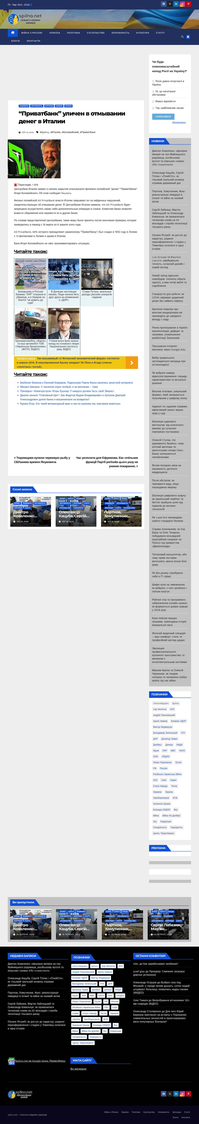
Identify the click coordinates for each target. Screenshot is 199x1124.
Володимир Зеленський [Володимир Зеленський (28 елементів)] (165, 733)
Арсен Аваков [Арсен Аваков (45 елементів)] (160, 721)
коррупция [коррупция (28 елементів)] (165, 821)
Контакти (33, 40)
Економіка (156, 916)
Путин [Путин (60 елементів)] (178, 762)
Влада (124, 499)
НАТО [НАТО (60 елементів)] (182, 750)
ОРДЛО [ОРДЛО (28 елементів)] (165, 756)
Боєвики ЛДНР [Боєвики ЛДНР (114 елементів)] (178, 721)
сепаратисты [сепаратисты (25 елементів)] (160, 827)
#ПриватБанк (87, 132)
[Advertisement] (76, 77)
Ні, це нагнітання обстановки (164, 93)
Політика (73, 32)
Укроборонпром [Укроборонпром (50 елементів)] (161, 798)
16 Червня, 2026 (71, 934)
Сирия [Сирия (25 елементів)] (173, 780)
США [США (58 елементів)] (163, 780)
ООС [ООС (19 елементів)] (155, 756)
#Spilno (44, 132)
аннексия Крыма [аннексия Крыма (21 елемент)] (161, 804)
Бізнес (17, 503)
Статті (160, 32)
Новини (59, 106)
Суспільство (96, 32)
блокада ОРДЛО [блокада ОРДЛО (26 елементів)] (161, 809)
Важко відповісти (164, 101)
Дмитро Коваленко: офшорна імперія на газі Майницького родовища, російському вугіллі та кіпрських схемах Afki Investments (169, 157)
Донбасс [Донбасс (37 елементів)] (157, 744)
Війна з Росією (31, 32)
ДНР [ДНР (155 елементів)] (155, 739)
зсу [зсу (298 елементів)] (155, 821)
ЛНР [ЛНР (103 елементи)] (164, 750)
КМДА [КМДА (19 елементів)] (179, 744)
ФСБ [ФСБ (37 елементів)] (175, 798)
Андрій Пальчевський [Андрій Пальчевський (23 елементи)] (164, 715)
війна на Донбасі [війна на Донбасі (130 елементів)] (171, 815)
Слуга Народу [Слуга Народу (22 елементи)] (160, 786)
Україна (54, 32)
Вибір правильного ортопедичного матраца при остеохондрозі (168, 361)
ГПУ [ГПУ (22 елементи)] (183, 733)
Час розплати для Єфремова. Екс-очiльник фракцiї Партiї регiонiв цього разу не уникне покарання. (107, 462)
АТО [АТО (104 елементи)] (172, 709)
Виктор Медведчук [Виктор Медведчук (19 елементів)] (162, 727)
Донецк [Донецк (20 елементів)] (169, 744)
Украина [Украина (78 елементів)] (157, 792)
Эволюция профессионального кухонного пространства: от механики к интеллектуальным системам (169, 655)
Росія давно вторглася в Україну (168, 83)
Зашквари (24, 106)
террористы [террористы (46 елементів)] (176, 827)
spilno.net (12, 1115)
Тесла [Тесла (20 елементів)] (174, 786)
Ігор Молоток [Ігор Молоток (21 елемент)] (160, 709)
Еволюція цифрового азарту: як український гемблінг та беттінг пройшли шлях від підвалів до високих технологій (169, 502)
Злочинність (120, 32)
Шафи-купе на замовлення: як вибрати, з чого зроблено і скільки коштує (169, 588)
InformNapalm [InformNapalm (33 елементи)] (161, 703)
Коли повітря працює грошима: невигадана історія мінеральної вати (169, 622)
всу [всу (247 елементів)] (176, 809)
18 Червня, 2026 (25, 934)
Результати (179, 122)
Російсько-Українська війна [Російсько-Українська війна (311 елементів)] (167, 774)
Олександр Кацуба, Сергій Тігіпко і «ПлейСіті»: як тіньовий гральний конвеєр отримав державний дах (35, 982)
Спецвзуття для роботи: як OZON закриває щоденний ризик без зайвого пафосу (168, 297)
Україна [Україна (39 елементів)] (169, 792)
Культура (142, 32)
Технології (78, 508)
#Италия (55, 132)
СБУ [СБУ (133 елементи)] (155, 780)
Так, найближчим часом (168, 107)
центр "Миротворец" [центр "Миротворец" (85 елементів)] (164, 833)
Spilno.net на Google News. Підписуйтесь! (36, 1060)
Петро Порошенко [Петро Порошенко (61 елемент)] (162, 762)
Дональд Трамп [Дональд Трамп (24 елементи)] (169, 739)
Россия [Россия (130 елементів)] (163, 768)
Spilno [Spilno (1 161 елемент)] (175, 703)
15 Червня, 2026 (117, 934)
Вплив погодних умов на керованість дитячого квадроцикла (166, 469)
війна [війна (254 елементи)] (156, 815)
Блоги (15, 40)
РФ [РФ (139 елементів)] (154, 768)
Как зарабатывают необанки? (160, 963)
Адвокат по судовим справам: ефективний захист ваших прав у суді (170, 410)
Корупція (49, 106)
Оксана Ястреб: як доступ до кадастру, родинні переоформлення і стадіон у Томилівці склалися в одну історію (169, 242)
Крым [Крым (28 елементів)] (156, 750)
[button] (182, 36)
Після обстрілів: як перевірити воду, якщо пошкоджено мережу (165, 484)
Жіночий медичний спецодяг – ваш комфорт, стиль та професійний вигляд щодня (169, 637)
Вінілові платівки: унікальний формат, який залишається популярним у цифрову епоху (169, 395)
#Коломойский (70, 132)
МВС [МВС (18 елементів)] (173, 750)
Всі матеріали (78, 1068)
